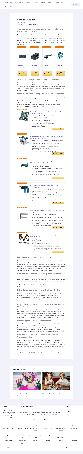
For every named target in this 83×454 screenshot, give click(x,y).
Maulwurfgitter (74, 443)
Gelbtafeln (35, 443)
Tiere (63, 2)
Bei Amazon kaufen (23, 74)
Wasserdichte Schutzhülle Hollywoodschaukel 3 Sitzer (22, 445)
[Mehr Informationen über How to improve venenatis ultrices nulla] (27, 384)
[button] (75, 4)
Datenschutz (69, 414)
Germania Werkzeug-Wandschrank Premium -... (22, 66)
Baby (6, 2)
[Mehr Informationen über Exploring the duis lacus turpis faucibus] (56, 384)
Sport (58, 2)
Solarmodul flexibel (48, 439)
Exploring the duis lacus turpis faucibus (54, 395)
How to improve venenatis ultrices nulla (25, 395)
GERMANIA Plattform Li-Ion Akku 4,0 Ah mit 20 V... (35, 66)
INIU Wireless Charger (61, 427)
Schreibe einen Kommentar (19, 397)
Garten (46, 2)
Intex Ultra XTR (8, 427)
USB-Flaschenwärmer (9, 436)
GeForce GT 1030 (48, 436)
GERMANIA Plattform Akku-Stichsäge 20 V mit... (60, 66)
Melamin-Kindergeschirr (35, 436)
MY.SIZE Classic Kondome (9, 431)
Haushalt (52, 2)
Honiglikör (61, 436)
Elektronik (33, 2)
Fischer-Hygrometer (74, 439)
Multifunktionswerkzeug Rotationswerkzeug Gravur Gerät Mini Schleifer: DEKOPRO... (46, 238)
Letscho (48, 443)
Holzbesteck (61, 443)
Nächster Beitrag (67, 365)
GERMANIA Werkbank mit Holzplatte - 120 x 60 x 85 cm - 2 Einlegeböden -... (47, 213)
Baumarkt (12, 2)
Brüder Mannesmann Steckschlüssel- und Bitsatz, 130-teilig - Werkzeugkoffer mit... (46, 112)
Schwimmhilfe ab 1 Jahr (21, 436)
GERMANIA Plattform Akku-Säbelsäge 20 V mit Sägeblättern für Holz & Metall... (44, 163)
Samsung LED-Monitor (48, 431)
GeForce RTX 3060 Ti (74, 431)
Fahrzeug (40, 2)
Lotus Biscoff (48, 427)
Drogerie (26, 2)
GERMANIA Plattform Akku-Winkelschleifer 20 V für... (48, 66)
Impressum (68, 413)
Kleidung (19, 2)
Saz (74, 436)
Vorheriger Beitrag (16, 365)
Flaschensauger (8, 439)
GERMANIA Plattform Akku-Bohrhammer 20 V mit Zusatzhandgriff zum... (45, 188)
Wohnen (7, 6)
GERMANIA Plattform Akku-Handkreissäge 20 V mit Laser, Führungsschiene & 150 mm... (46, 138)
